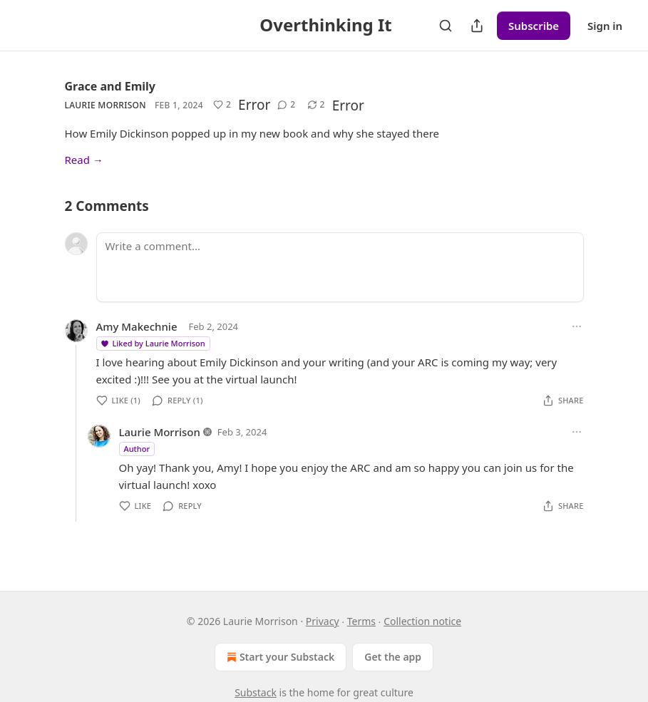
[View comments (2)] (286, 104)
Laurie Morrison (105, 105)
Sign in (604, 26)
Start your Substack (279, 657)
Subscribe (533, 26)
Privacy (322, 621)
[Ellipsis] (576, 326)
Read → (84, 160)
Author (137, 448)
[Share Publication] (477, 25)
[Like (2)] (222, 104)
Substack (256, 692)
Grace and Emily (110, 86)
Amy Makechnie (137, 326)
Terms (361, 621)
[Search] (445, 25)
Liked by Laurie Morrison (152, 343)
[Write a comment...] (340, 267)
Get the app (392, 657)
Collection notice (422, 621)
